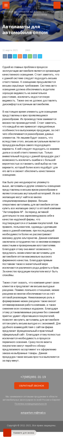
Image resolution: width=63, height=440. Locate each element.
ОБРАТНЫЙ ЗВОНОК (31, 385)
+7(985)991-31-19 (33, 377)
